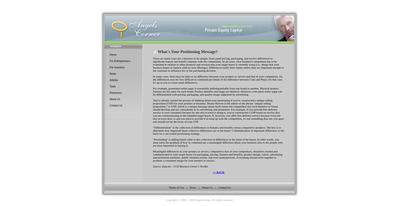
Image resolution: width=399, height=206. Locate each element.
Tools (113, 86)
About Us (115, 99)
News (113, 73)
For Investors (117, 67)
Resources (116, 92)
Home (113, 54)
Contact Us (116, 105)
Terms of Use (176, 187)
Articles (114, 80)
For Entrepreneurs (120, 61)
